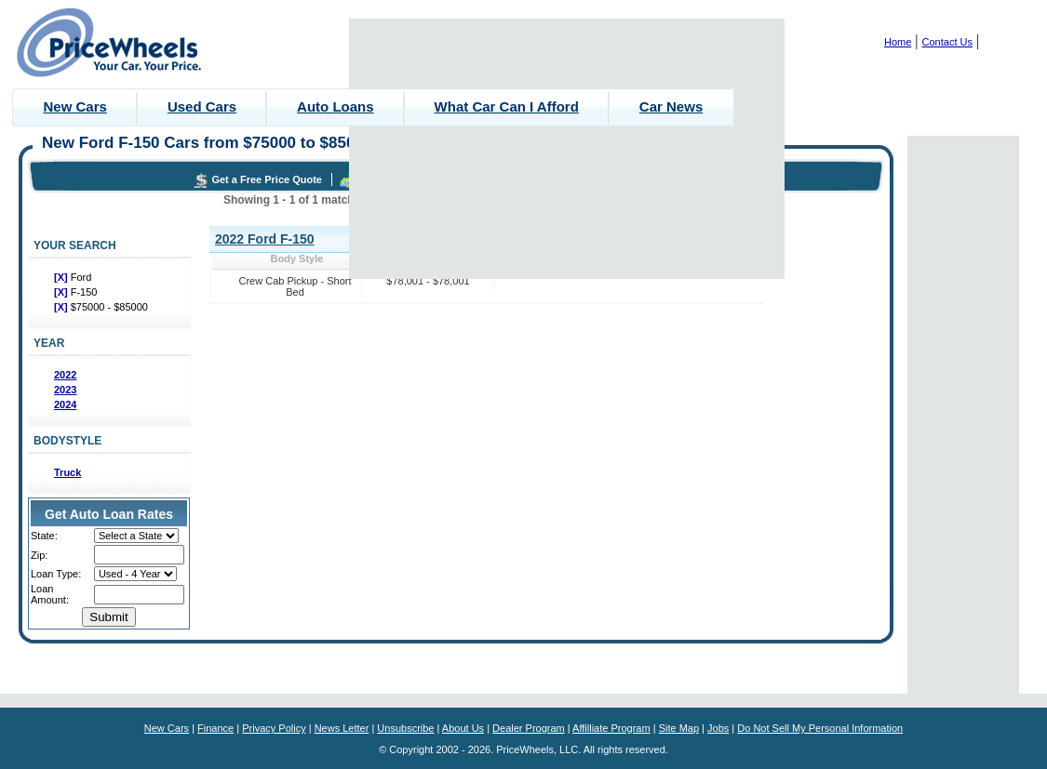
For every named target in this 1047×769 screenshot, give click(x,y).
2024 (65, 404)
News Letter (342, 728)
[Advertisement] (567, 149)
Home (897, 41)
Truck (67, 472)
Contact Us (947, 41)
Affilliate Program (611, 728)
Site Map (679, 728)
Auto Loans (335, 106)
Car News (671, 106)
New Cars (75, 106)
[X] (62, 277)
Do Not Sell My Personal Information (820, 728)
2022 (65, 374)
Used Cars (202, 106)
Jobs (718, 728)
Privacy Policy (273, 728)
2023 (65, 389)
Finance (215, 728)
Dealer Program (528, 728)
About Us (463, 728)
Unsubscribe (405, 728)
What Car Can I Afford (507, 106)
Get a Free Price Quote (266, 179)
